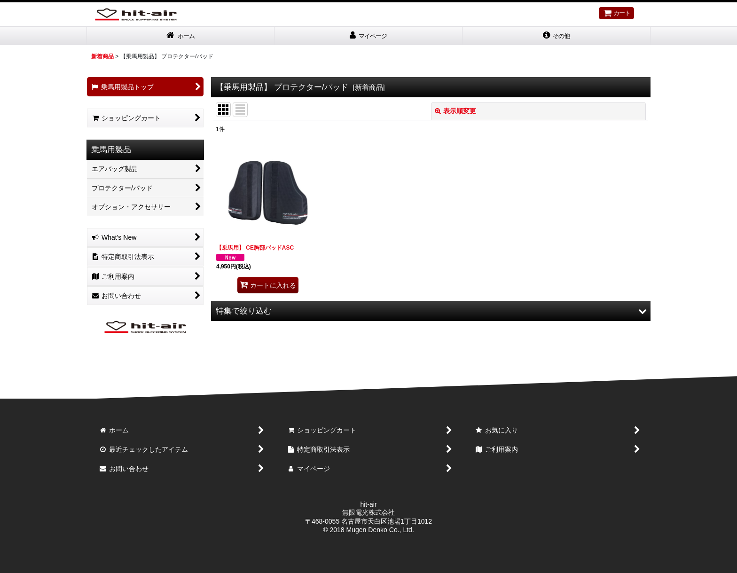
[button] (557, 36)
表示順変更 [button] (455, 112)
